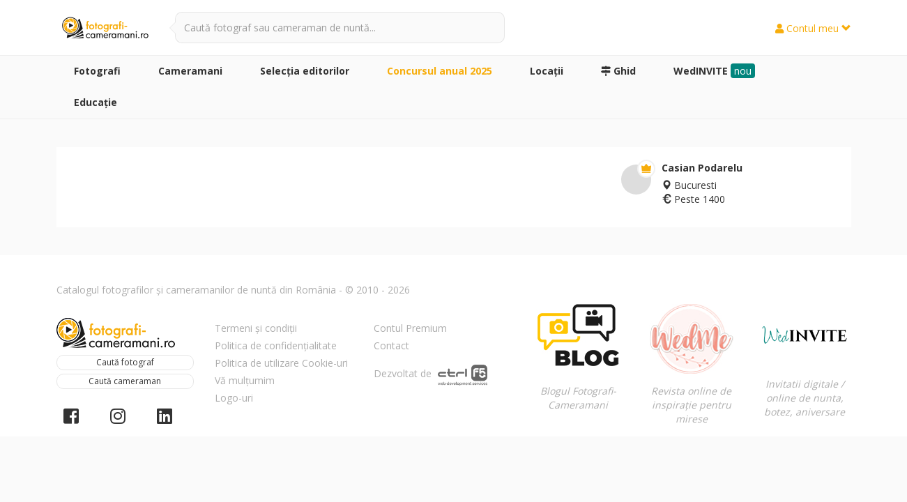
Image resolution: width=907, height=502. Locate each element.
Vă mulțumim (245, 380)
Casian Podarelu (702, 167)
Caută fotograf (125, 362)
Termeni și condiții (256, 328)
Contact (391, 345)
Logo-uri (234, 397)
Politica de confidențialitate (276, 345)
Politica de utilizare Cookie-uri (281, 363)
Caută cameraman (125, 381)
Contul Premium (410, 328)
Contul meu (813, 28)
